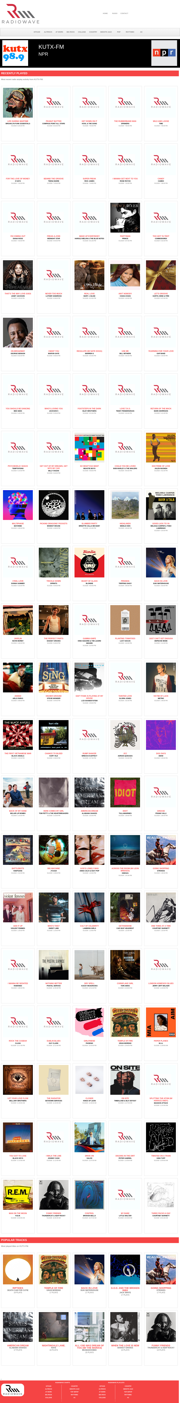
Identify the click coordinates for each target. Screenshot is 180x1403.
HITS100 (37, 32)
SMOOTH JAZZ (106, 32)
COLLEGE (82, 32)
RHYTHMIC (130, 32)
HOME (105, 13)
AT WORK (59, 32)
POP (119, 32)
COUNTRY (93, 32)
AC (141, 32)
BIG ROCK (71, 32)
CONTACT (124, 13)
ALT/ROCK (48, 32)
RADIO (114, 13)
